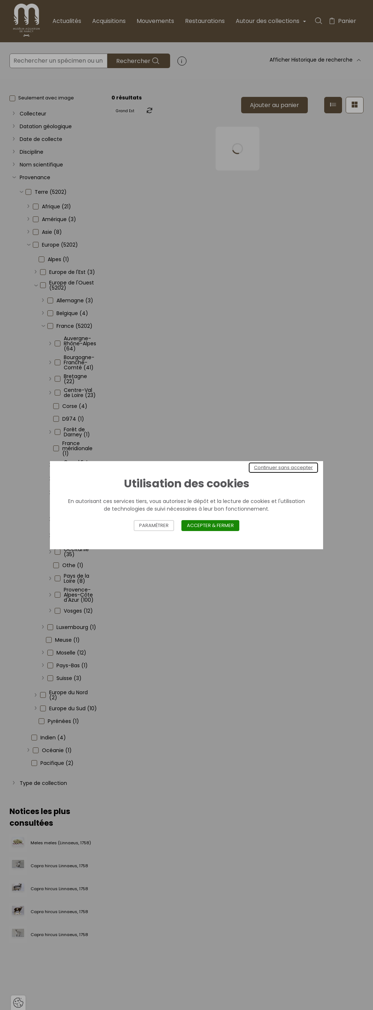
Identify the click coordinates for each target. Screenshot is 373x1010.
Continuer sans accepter (283, 467)
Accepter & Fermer (210, 525)
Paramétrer (154, 525)
